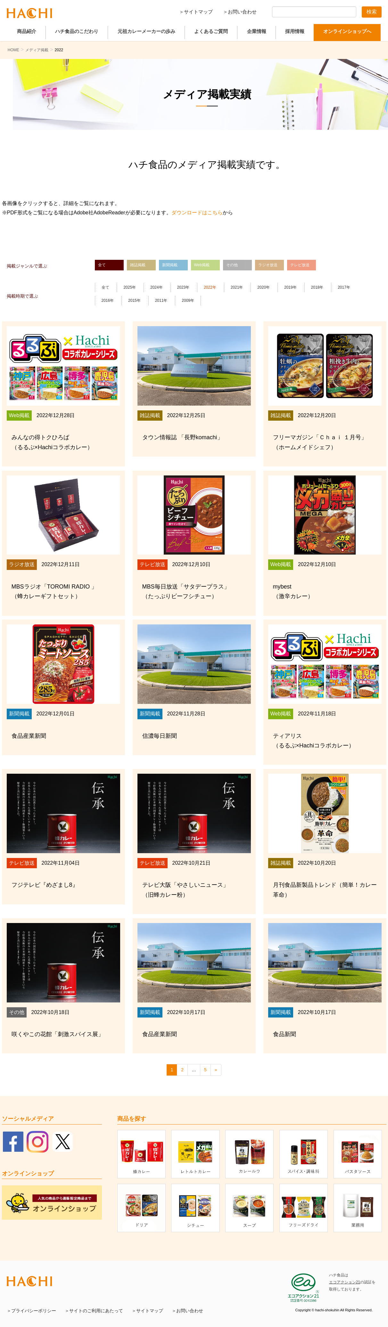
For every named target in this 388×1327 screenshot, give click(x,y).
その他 (232, 265)
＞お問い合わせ (240, 11)
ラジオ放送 (267, 265)
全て (102, 265)
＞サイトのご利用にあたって (94, 1310)
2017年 (344, 287)
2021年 (237, 287)
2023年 (183, 287)
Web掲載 (202, 265)
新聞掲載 (169, 265)
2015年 (134, 300)
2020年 (263, 287)
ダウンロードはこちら (197, 212)
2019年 (290, 287)
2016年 (108, 300)
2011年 (161, 300)
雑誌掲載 (137, 265)
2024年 (156, 287)
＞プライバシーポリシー (31, 1310)
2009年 (188, 300)
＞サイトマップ (196, 11)
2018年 (317, 287)
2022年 (210, 287)
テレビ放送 (300, 265)
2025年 (129, 287)
